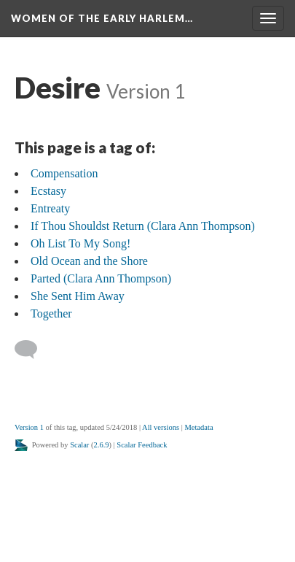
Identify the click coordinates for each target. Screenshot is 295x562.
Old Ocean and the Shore (89, 261)
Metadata (198, 427)
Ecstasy (48, 191)
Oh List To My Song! (80, 243)
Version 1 (29, 427)
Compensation (64, 173)
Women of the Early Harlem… (102, 18)
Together (51, 313)
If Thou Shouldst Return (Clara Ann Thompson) (143, 226)
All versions (160, 427)
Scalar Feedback (142, 445)
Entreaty (50, 208)
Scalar (79, 445)
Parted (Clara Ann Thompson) (101, 278)
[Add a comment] (32, 349)
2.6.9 (101, 445)
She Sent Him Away (78, 296)
